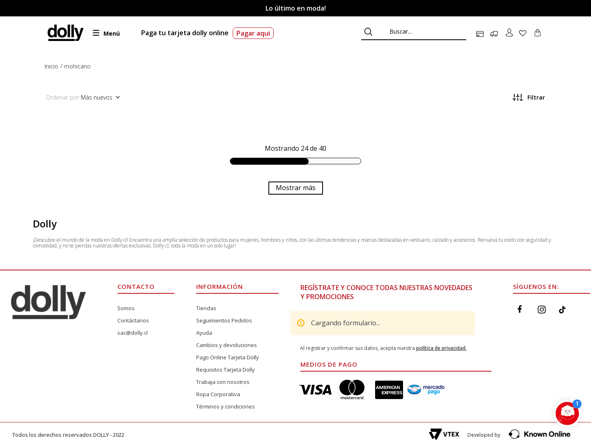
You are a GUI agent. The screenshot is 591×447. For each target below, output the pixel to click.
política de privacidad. (441, 348)
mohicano (77, 66)
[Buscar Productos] (368, 31)
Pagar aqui (253, 33)
